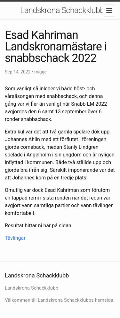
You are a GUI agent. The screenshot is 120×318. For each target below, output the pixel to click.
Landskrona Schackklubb (62, 10)
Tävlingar (15, 238)
